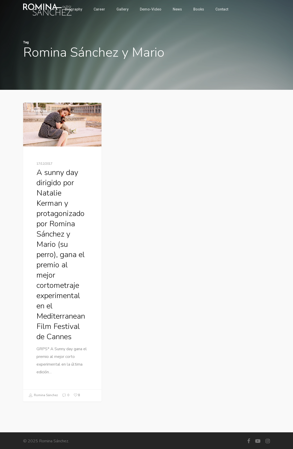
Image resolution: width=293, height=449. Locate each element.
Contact (221, 9)
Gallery (122, 9)
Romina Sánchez (43, 395)
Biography (73, 9)
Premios (39, 110)
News (177, 9)
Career (99, 9)
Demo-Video (150, 9)
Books (198, 9)
